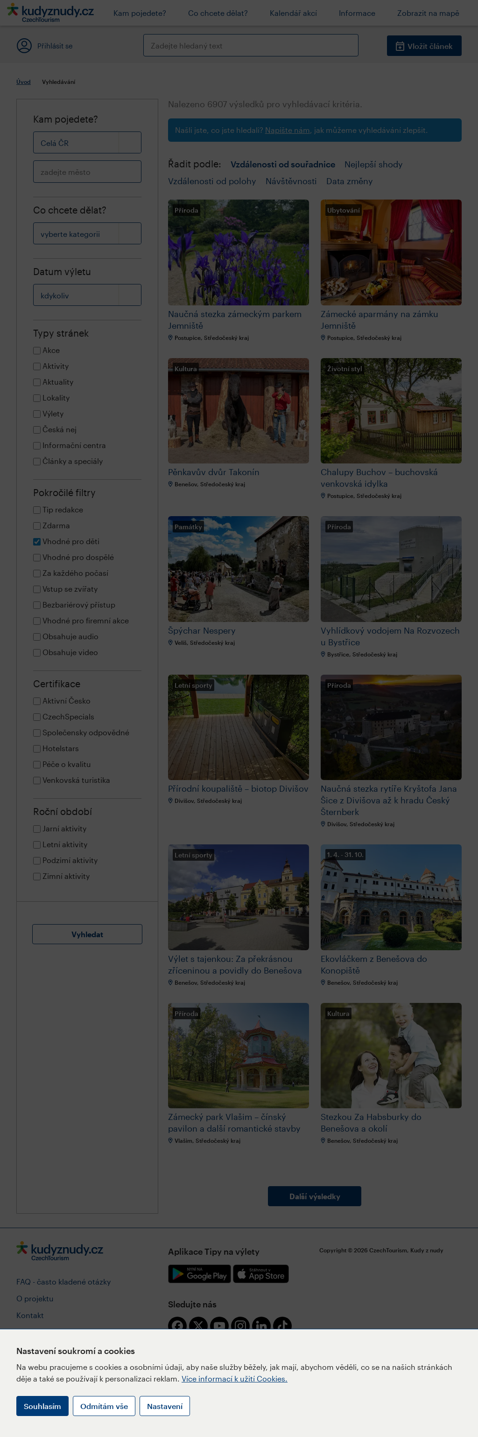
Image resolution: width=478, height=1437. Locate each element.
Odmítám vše (104, 1406)
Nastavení (165, 1406)
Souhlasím (42, 1406)
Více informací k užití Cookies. (235, 1378)
